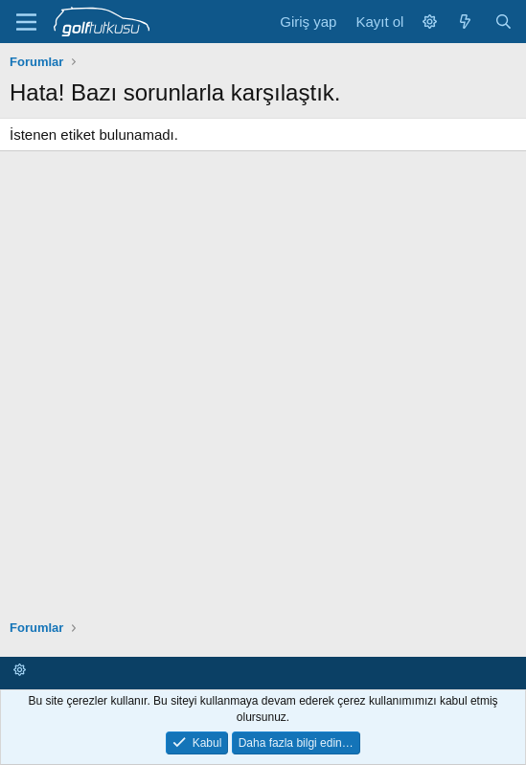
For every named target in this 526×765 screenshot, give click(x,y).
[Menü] (26, 22)
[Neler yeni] (465, 21)
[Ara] (503, 21)
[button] (429, 21)
